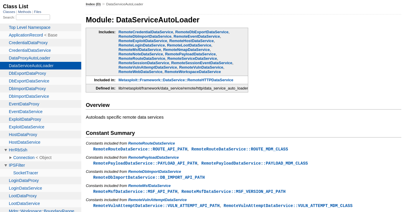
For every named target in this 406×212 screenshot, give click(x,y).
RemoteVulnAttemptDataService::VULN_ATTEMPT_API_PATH (156, 207)
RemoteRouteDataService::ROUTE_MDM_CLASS (239, 149)
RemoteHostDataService (191, 41)
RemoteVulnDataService (201, 67)
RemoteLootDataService (189, 45)
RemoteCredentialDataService (145, 32)
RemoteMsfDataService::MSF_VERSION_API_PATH (233, 192)
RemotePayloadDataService (190, 54)
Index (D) (93, 4)
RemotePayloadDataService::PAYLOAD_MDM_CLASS (254, 163)
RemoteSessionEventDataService (201, 63)
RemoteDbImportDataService (144, 36)
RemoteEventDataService (197, 36)
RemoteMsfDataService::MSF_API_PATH (135, 192)
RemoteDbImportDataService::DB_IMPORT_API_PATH (149, 178)
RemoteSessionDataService (143, 63)
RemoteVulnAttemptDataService (147, 67)
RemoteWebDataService (140, 71)
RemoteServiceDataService (192, 58)
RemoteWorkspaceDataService (193, 71)
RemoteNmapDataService (186, 49)
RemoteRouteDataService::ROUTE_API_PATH (140, 149)
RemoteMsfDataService (139, 49)
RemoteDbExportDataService (201, 32)
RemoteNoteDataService (140, 54)
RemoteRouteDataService (141, 58)
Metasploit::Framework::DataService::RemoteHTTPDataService (175, 80)
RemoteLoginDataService (141, 45)
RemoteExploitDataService (142, 41)
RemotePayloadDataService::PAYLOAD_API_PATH (145, 163)
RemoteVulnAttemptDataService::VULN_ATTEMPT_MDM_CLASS (287, 207)
